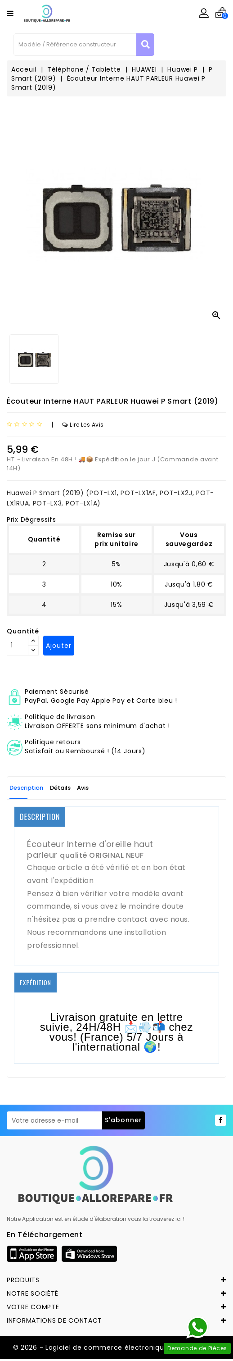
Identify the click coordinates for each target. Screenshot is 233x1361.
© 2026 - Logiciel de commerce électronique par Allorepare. (116, 1347)
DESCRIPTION (40, 816)
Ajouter (59, 645)
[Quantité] (17, 645)
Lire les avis (83, 424)
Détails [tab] (60, 787)
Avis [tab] (83, 787)
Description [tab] (26, 787)
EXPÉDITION (35, 982)
